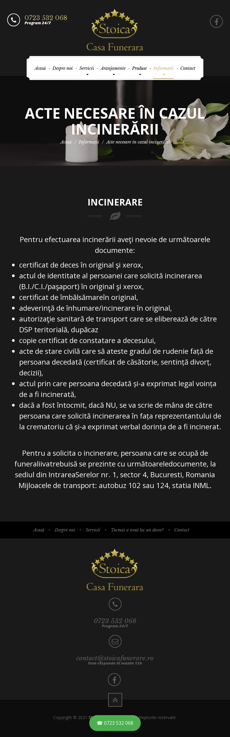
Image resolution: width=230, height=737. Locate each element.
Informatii (163, 70)
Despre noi (62, 68)
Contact (187, 68)
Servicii (86, 70)
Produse (139, 70)
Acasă (40, 68)
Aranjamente (113, 70)
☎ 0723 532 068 (115, 723)
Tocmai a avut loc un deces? (137, 530)
